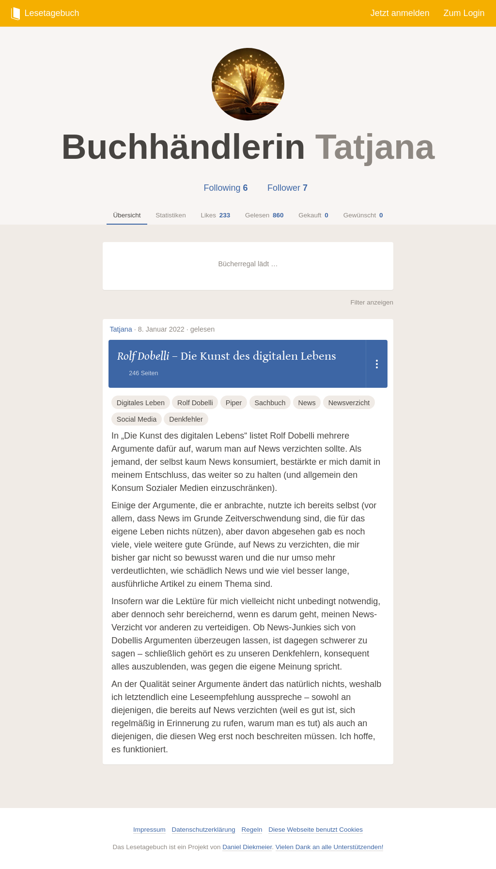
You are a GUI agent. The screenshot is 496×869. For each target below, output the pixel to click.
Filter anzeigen (371, 302)
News (307, 403)
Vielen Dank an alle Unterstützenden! (330, 847)
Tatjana (120, 329)
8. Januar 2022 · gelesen (176, 329)
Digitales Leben (141, 403)
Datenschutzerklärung (203, 829)
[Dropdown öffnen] (377, 364)
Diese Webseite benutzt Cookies (315, 829)
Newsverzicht (349, 403)
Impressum (149, 829)
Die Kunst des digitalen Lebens (258, 356)
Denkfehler (186, 419)
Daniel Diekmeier (247, 847)
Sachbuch (269, 403)
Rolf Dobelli (143, 356)
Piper (234, 403)
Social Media (136, 419)
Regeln (252, 829)
